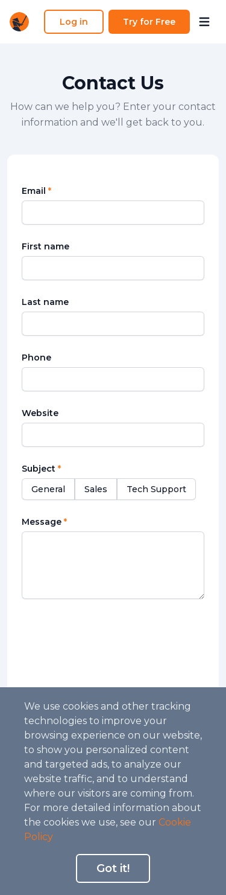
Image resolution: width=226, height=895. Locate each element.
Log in (74, 21)
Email (36, 190)
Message (44, 521)
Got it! (113, 868)
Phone (36, 357)
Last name (45, 302)
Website (40, 413)
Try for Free (149, 21)
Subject (41, 468)
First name (45, 246)
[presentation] (115, 639)
